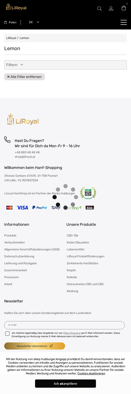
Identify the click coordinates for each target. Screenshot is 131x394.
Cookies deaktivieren (91, 373)
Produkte (10, 235)
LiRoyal (11, 38)
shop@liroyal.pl (25, 157)
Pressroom (11, 277)
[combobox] (10, 22)
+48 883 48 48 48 (27, 152)
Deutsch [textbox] (30, 22)
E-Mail (12, 324)
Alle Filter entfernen (26, 77)
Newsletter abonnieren (32, 346)
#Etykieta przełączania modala (99, 8)
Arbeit (8, 284)
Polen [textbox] (12, 22)
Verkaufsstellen (14, 242)
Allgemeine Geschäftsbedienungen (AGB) (32, 249)
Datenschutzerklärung (19, 256)
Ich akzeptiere (65, 384)
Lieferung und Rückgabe (20, 263)
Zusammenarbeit (15, 270)
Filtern (11, 65)
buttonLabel (124, 22)
